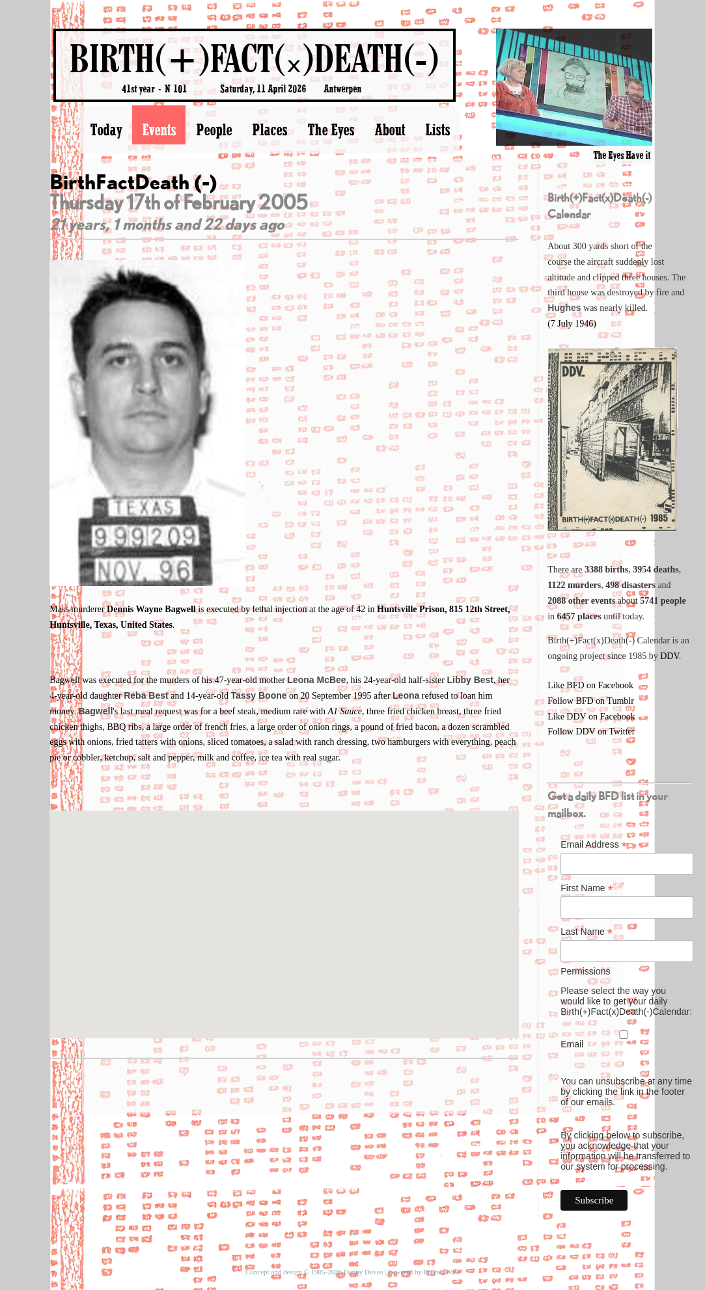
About (389, 129)
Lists (437, 129)
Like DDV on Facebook (591, 716)
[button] (283, 912)
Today (106, 129)
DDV (669, 656)
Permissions (585, 971)
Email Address (593, 845)
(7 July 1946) (571, 324)
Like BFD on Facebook (590, 685)
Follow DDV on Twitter (591, 731)
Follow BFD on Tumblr (590, 701)
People (214, 129)
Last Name (586, 932)
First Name (586, 888)
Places (269, 129)
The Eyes (330, 129)
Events (159, 129)
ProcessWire (442, 1272)
